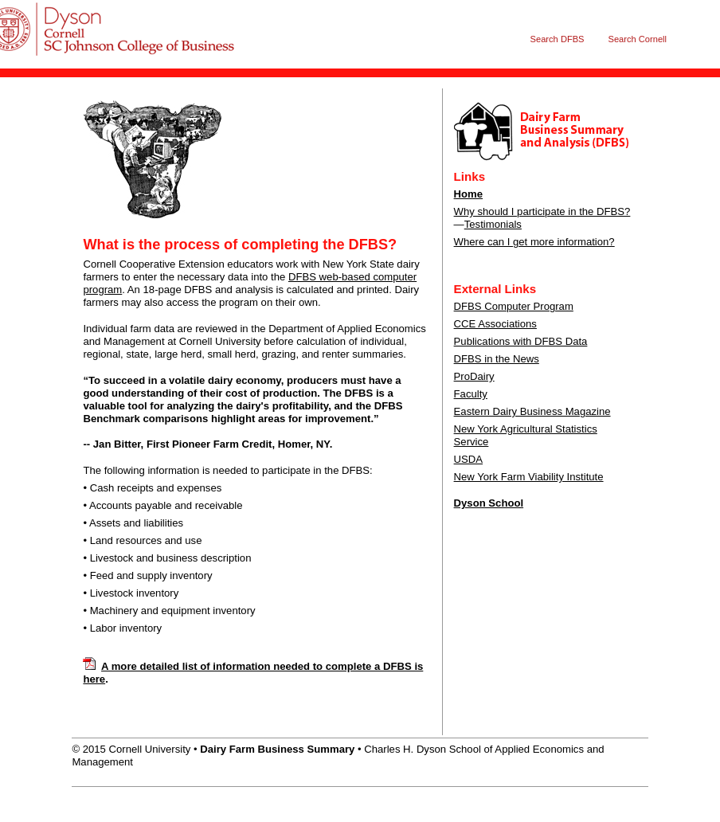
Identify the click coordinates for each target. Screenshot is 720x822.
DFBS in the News (496, 359)
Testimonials (493, 224)
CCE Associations (495, 324)
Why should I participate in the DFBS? (542, 211)
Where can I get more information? (534, 242)
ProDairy (474, 376)
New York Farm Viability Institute (529, 477)
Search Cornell (637, 39)
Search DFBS (557, 39)
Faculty (470, 394)
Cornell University (113, 15)
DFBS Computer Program (513, 306)
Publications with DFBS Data (521, 341)
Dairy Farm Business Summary (113, 45)
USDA (468, 459)
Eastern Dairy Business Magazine (532, 411)
